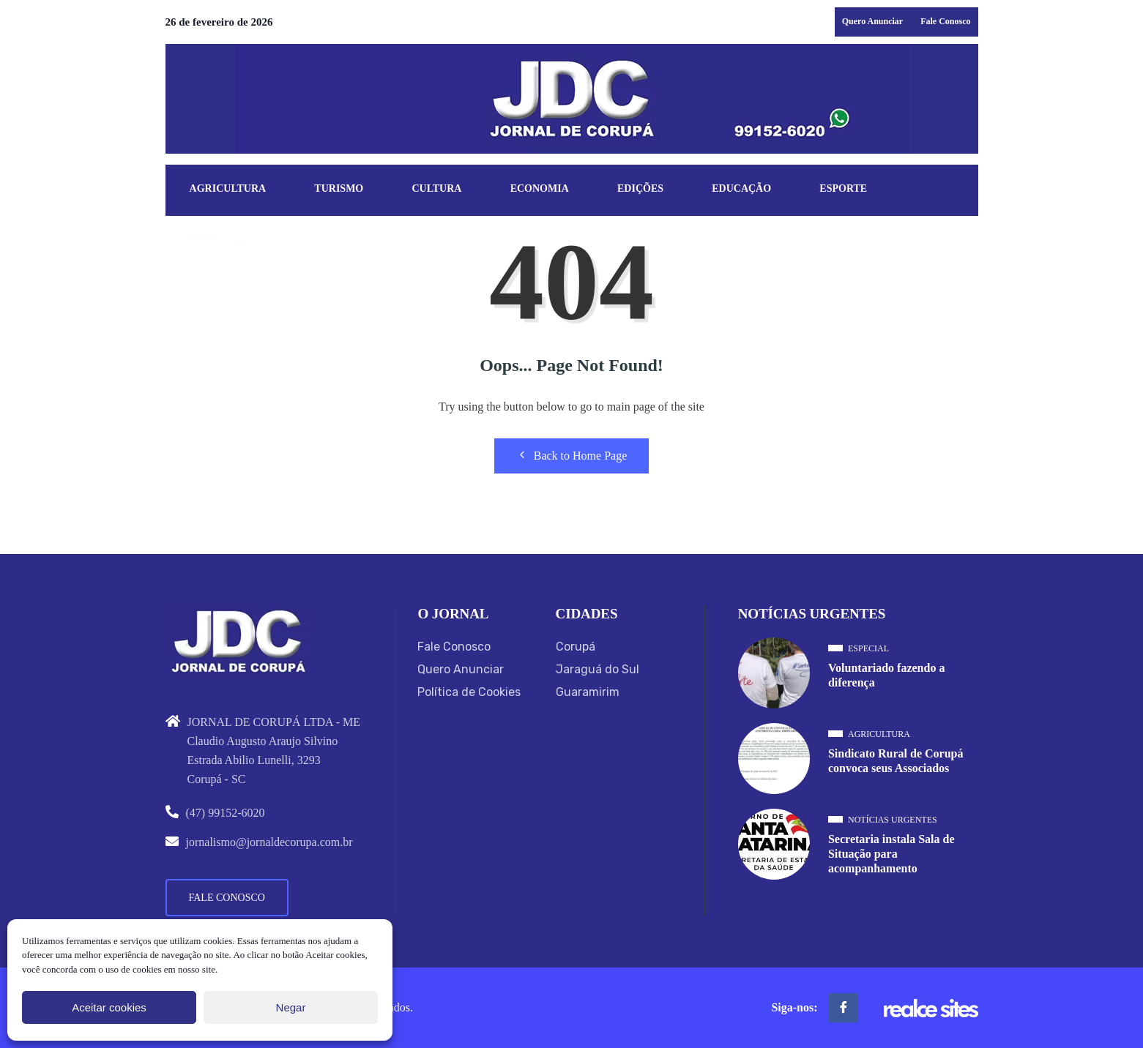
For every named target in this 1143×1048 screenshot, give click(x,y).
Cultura (437, 189)
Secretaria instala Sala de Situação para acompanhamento (891, 854)
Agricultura (228, 189)
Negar (291, 1007)
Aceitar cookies (109, 1007)
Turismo (339, 189)
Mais (203, 238)
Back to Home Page (572, 455)
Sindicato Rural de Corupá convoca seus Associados (895, 760)
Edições (642, 189)
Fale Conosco (945, 21)
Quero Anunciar (872, 21)
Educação (742, 189)
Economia (540, 189)
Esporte (845, 189)
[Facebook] (843, 1007)
